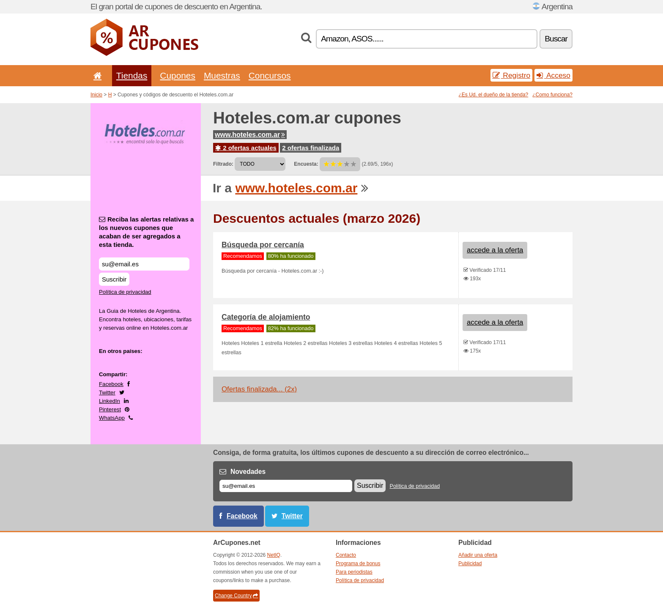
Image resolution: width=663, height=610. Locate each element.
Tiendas (132, 75)
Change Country (236, 596)
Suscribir (114, 279)
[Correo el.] (285, 486)
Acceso (553, 75)
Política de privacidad (125, 292)
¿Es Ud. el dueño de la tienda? (494, 95)
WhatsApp (112, 418)
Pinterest (110, 409)
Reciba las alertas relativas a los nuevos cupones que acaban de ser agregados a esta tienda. (146, 232)
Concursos (270, 75)
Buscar (556, 38)
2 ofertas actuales (246, 147)
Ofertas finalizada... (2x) (259, 389)
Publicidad (470, 563)
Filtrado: (223, 164)
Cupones (177, 75)
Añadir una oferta (477, 555)
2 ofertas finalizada (310, 147)
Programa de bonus (358, 563)
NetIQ (273, 555)
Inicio (96, 95)
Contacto (346, 555)
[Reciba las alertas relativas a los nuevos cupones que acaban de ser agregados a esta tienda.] (144, 264)
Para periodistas (354, 572)
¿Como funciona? (552, 95)
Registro (512, 75)
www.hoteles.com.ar (250, 134)
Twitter (107, 392)
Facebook (111, 384)
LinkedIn (109, 401)
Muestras (222, 75)
